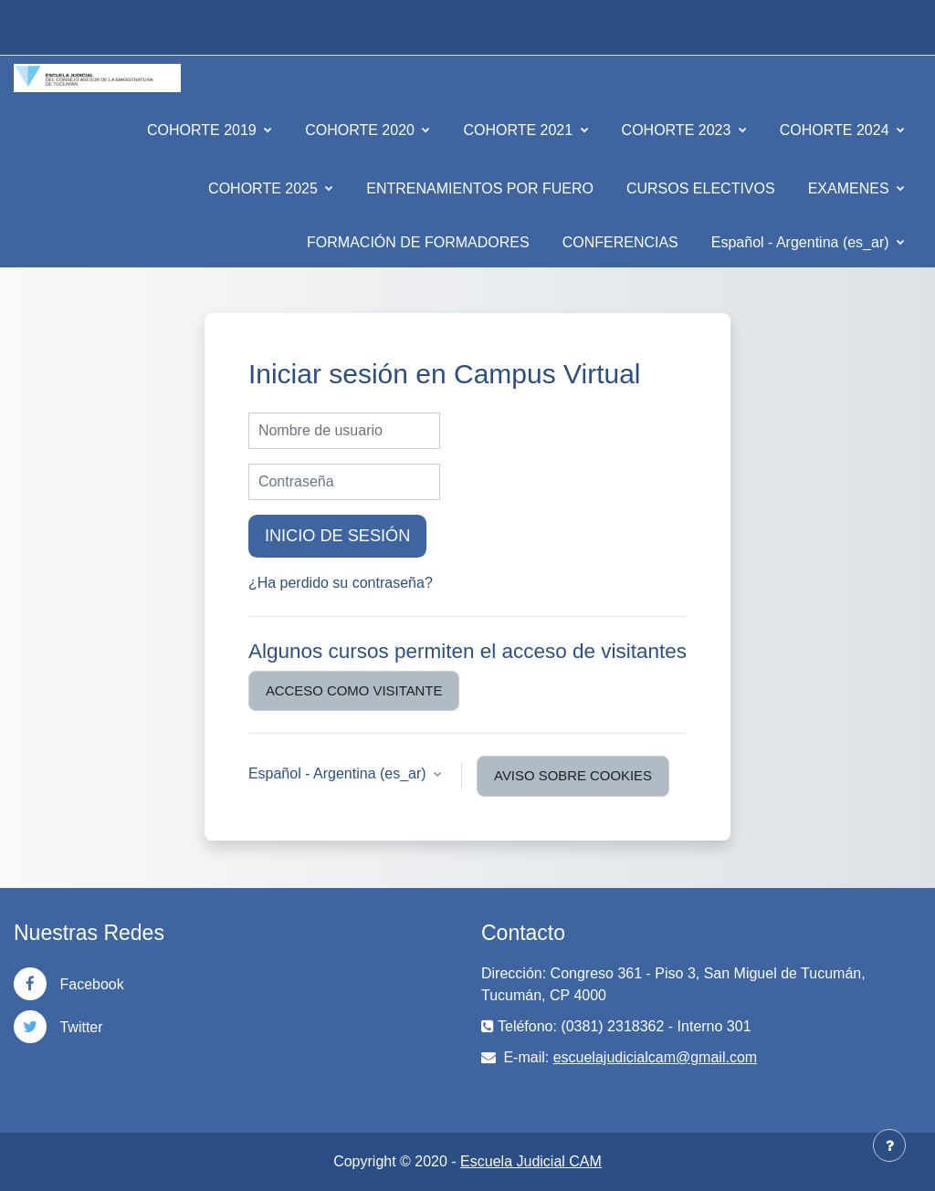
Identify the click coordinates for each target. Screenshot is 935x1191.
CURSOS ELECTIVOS (700, 188)
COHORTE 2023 (678, 130)
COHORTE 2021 (519, 130)
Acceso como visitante (354, 690)
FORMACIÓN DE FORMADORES (418, 242)
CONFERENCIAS (620, 242)
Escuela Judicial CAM (531, 1161)
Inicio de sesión (337, 536)
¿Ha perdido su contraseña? (340, 582)
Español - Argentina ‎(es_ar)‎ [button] (339, 773)
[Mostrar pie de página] (889, 1145)
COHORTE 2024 (836, 130)
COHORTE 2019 (203, 130)
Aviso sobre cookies (573, 775)
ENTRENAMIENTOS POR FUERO (480, 188)
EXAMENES (850, 188)
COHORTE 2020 (361, 130)
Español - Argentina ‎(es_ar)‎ (802, 242)
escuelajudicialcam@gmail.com (655, 1057)
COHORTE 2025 (264, 188)
